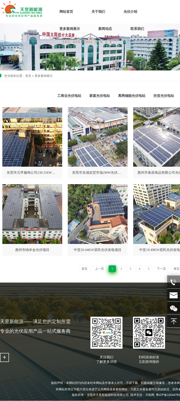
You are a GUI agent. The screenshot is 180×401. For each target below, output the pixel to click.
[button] (75, 67)
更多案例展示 (44, 75)
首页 (28, 75)
